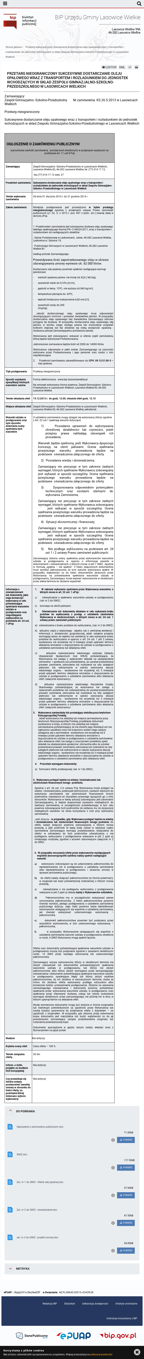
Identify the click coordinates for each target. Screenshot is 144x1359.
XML (122, 67)
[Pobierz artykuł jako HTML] (129, 67)
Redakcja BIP (50, 1303)
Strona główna (14, 47)
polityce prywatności (100, 1354)
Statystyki (69, 1303)
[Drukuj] (136, 67)
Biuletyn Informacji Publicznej (20, 24)
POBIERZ (125, 1140)
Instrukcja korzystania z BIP (122, 1318)
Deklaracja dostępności (95, 1303)
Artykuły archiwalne (126, 1303)
